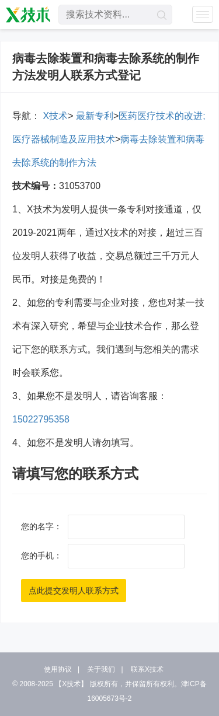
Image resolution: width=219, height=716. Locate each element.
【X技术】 (71, 684)
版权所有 (104, 684)
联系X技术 (147, 669)
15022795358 (40, 419)
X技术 (54, 116)
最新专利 (93, 116)
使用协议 (58, 669)
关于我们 (101, 669)
